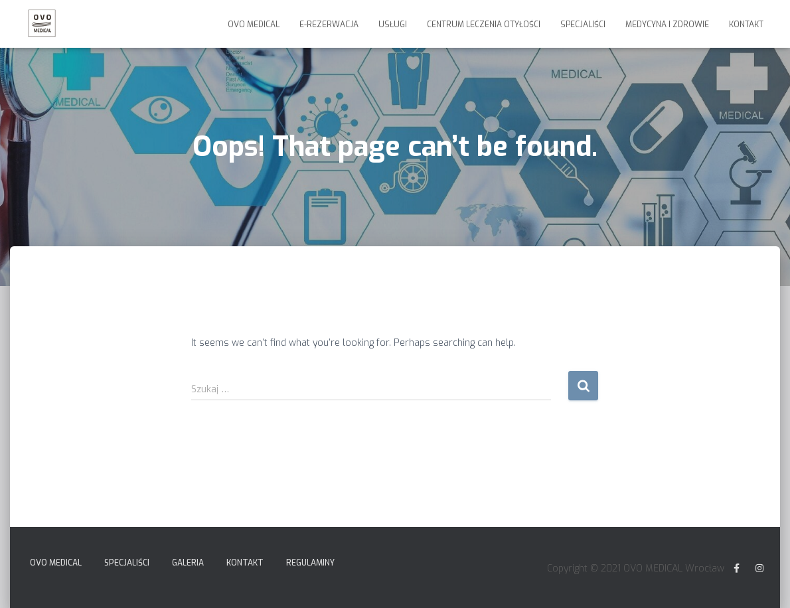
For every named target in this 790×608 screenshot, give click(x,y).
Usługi (392, 24)
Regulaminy (310, 563)
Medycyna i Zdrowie (667, 24)
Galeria (188, 563)
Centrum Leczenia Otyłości (483, 24)
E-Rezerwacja (328, 24)
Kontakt (746, 24)
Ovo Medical (253, 24)
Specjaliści (582, 24)
